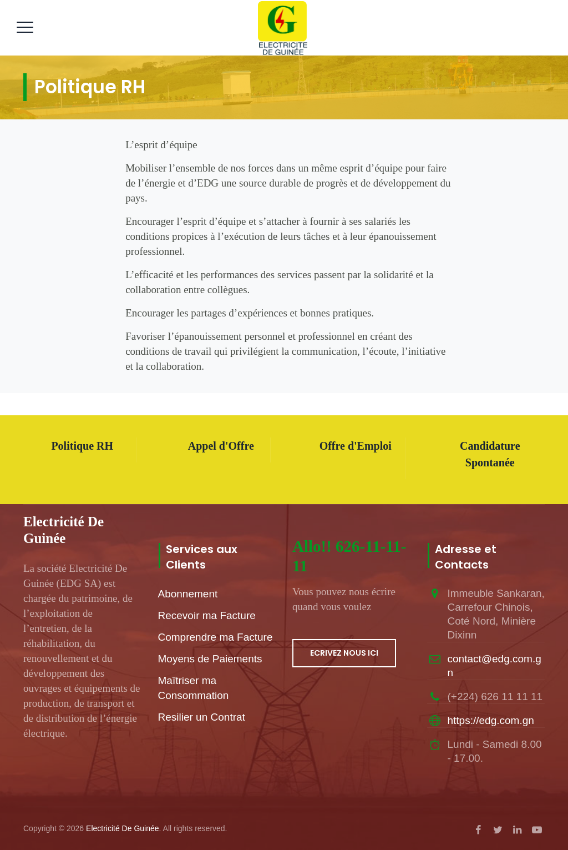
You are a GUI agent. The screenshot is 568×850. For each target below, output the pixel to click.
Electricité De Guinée (122, 828)
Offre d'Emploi (356, 446)
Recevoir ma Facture (207, 615)
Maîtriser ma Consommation (193, 688)
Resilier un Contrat (201, 717)
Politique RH (82, 446)
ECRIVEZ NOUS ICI (344, 652)
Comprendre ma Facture (215, 637)
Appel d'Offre (221, 446)
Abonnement (188, 594)
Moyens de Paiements (210, 659)
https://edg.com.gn (491, 720)
